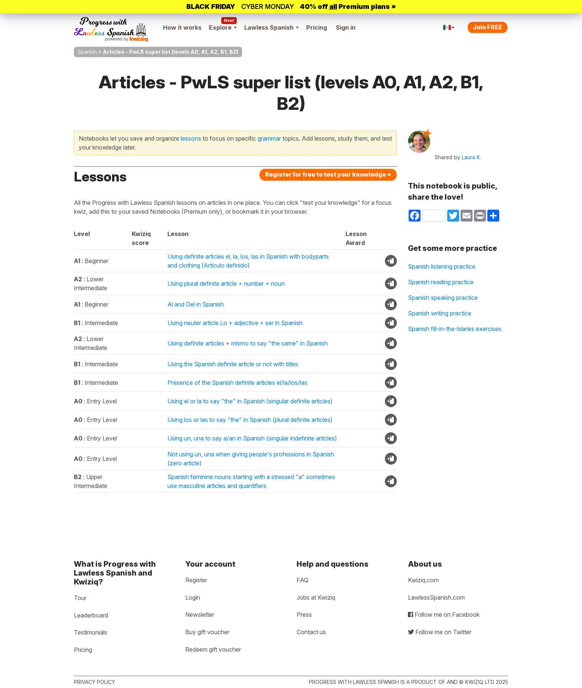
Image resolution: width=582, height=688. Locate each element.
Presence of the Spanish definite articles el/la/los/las (237, 382)
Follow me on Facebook (444, 614)
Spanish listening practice (441, 266)
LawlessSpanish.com (436, 597)
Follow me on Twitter (439, 632)
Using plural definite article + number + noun (226, 283)
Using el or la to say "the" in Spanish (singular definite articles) (250, 401)
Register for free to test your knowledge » (328, 174)
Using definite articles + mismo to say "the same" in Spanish (247, 343)
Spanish (87, 52)
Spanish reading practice (441, 282)
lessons (191, 138)
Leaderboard (91, 615)
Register (196, 580)
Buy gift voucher (207, 632)
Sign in (346, 27)
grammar (269, 138)
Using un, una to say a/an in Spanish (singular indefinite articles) (252, 438)
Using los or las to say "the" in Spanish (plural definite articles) (250, 419)
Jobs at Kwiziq (316, 597)
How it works (182, 27)
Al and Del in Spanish (195, 304)
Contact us (311, 632)
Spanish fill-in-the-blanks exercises (454, 328)
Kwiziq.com (423, 580)
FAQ (302, 580)
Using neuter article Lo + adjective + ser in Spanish (235, 323)
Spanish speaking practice (443, 297)
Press (304, 614)
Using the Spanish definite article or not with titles (232, 364)
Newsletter (199, 614)
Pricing (316, 27)
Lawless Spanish (271, 27)
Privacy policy (94, 682)
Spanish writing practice (439, 313)
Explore (223, 27)
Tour (80, 598)
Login (192, 597)
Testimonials (90, 632)
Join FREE (487, 27)
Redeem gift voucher (213, 649)
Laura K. (471, 157)
